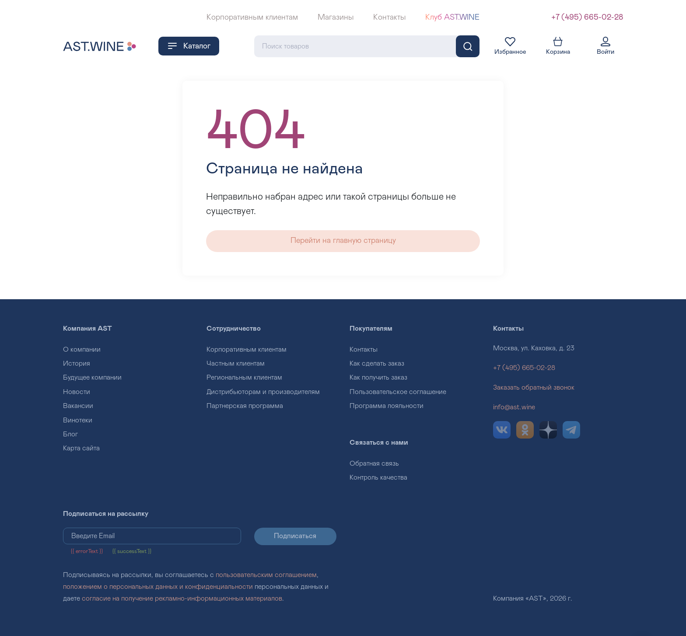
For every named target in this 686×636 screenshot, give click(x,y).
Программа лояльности (387, 405)
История (76, 363)
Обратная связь (374, 463)
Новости (76, 391)
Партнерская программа (244, 405)
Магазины (336, 17)
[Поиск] (468, 46)
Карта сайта (81, 448)
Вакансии (78, 405)
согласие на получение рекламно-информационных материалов (182, 598)
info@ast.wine (514, 407)
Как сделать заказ (377, 363)
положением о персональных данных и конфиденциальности (158, 586)
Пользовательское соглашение (398, 391)
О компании (82, 349)
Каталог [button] (188, 46)
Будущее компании (92, 377)
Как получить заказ (378, 377)
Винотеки (77, 420)
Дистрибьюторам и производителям (263, 391)
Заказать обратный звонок (533, 387)
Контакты (389, 17)
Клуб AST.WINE (452, 17)
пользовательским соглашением (266, 574)
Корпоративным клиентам (252, 17)
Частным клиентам (235, 363)
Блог (70, 434)
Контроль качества (378, 477)
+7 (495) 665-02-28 (587, 17)
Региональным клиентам (244, 377)
